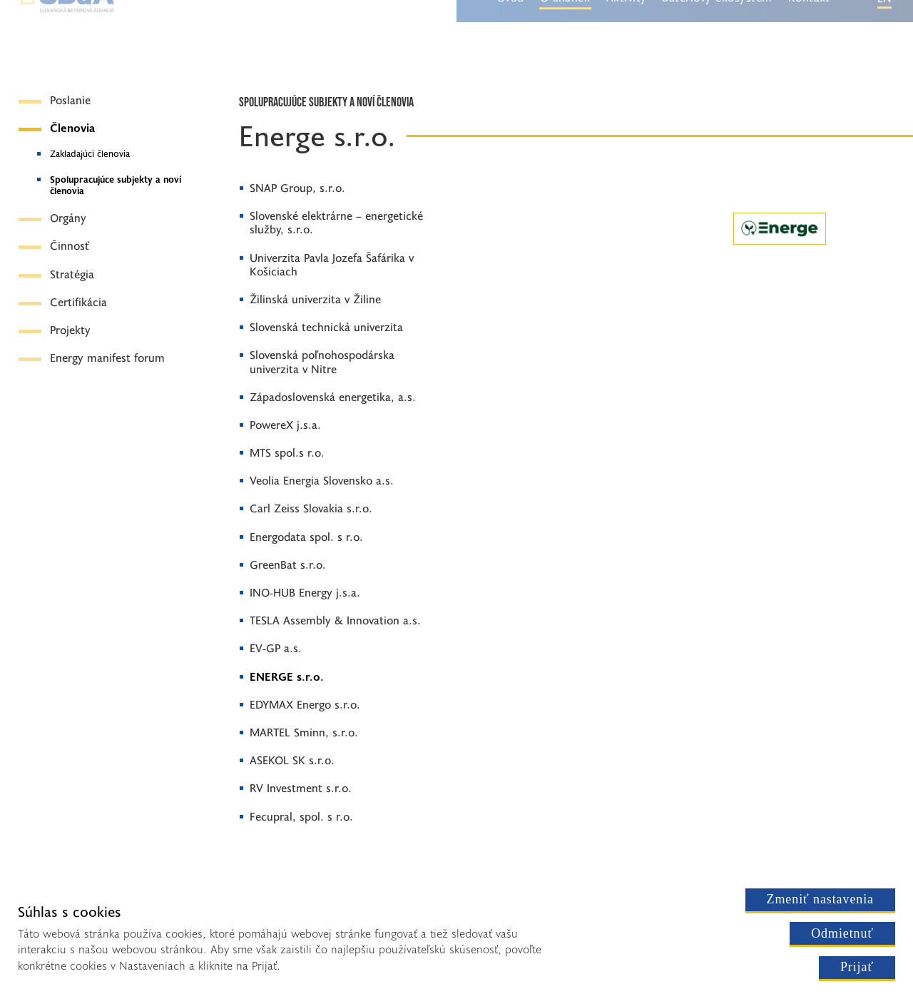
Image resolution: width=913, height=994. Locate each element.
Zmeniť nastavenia (820, 899)
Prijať (857, 967)
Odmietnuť (842, 933)
